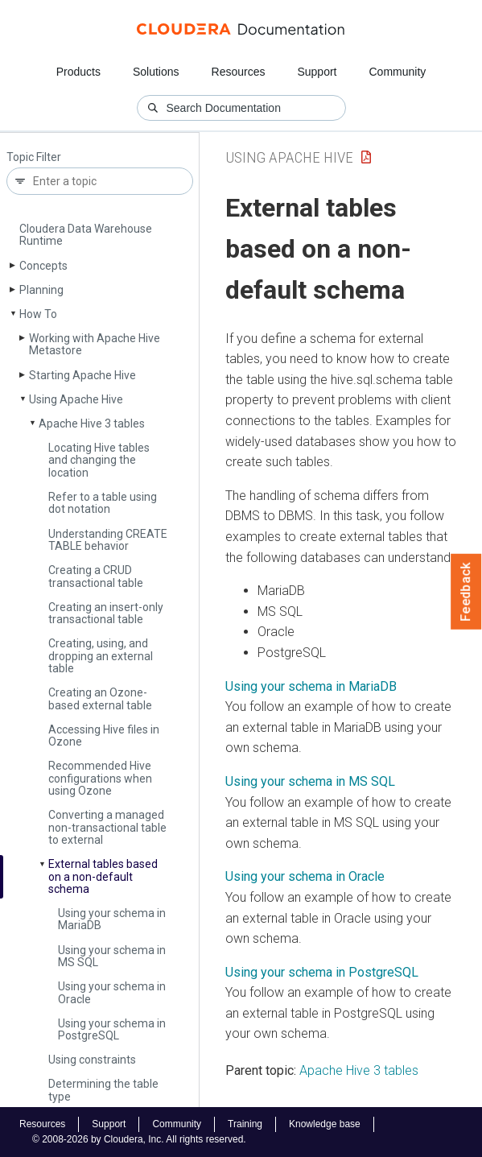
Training (245, 1124)
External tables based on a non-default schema (103, 876)
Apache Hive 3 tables (92, 423)
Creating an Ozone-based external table (100, 698)
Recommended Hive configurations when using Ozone (100, 778)
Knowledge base (324, 1124)
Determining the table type (103, 1089)
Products (78, 71)
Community (397, 71)
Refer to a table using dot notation (102, 502)
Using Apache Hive (76, 399)
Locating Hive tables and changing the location (99, 460)
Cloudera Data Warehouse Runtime (85, 234)
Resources (239, 71)
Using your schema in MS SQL (112, 956)
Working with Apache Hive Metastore (94, 344)
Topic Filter (33, 157)
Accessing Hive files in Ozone (103, 735)
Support (316, 71)
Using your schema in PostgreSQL (321, 972)
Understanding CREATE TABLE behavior (107, 539)
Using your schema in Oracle (112, 992)
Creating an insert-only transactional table (105, 613)
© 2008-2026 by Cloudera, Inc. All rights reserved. (139, 1139)
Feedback (466, 592)
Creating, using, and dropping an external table (100, 656)
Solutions (156, 71)
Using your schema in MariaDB (311, 686)
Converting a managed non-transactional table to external (107, 827)
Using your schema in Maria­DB (112, 919)
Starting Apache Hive (82, 375)
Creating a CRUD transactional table (95, 576)
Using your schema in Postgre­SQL (112, 1029)
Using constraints (92, 1059)
